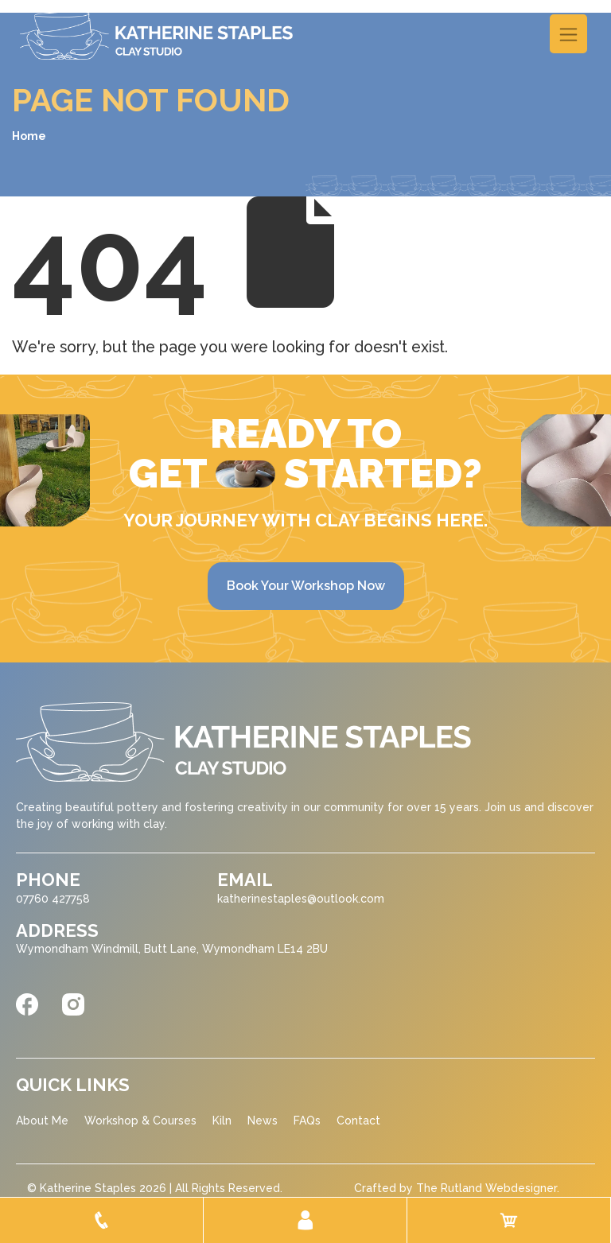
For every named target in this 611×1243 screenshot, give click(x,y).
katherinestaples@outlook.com (300, 898)
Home (29, 136)
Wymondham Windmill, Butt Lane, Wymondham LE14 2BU (172, 948)
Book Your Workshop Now (306, 585)
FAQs (307, 1120)
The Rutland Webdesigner (486, 1188)
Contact (358, 1120)
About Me (42, 1120)
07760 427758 (53, 898)
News (262, 1120)
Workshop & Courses (140, 1120)
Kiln (222, 1120)
